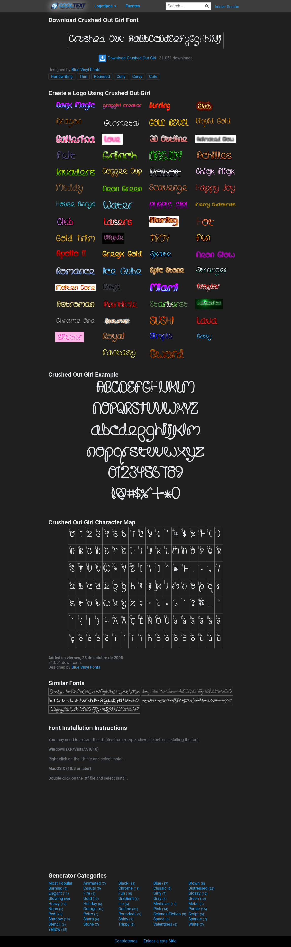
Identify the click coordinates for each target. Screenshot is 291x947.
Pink (160, 908)
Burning (57, 888)
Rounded (102, 76)
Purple (197, 908)
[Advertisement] (24, 92)
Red (55, 913)
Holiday (92, 903)
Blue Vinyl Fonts (85, 69)
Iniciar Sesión (227, 6)
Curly (120, 76)
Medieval (165, 903)
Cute (153, 76)
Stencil (57, 924)
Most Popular (60, 883)
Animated (94, 883)
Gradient (128, 898)
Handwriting (62, 76)
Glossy (198, 893)
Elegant (58, 893)
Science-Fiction (169, 913)
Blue (160, 883)
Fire (89, 893)
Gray (160, 898)
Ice (123, 903)
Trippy (126, 924)
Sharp (91, 919)
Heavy (57, 903)
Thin (83, 76)
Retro (90, 913)
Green (197, 898)
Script (196, 913)
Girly (160, 893)
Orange (93, 908)
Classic (162, 888)
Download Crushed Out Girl (127, 58)
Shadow (59, 919)
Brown (196, 883)
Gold (91, 898)
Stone (91, 924)
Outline (128, 908)
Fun (125, 893)
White (196, 924)
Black (126, 883)
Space (161, 919)
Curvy (137, 76)
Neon (55, 908)
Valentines (165, 924)
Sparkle (197, 919)
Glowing (59, 898)
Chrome (129, 888)
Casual (92, 888)
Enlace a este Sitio (159, 941)
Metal (196, 903)
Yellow (57, 929)
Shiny (125, 919)
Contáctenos (126, 941)
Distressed (201, 888)
